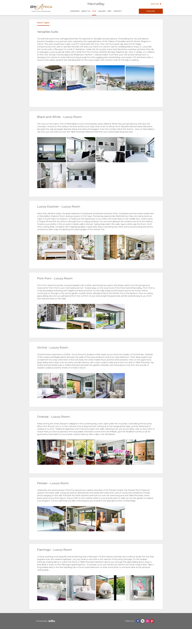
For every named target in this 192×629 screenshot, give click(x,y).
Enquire (151, 11)
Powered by (46, 621)
